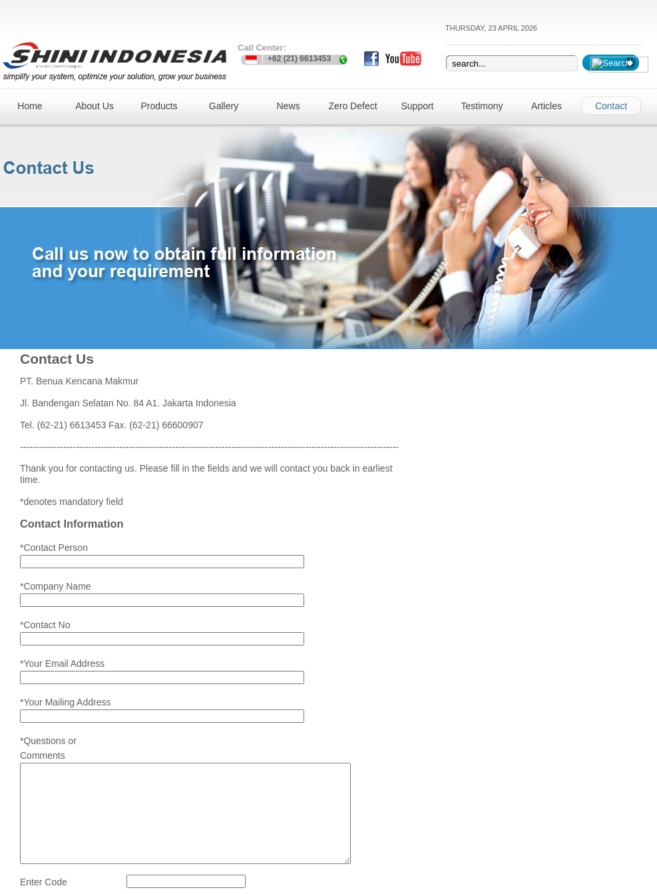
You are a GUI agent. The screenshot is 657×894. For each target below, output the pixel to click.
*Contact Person (54, 536)
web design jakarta (335, 881)
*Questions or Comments (48, 670)
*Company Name (55, 561)
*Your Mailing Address (65, 637)
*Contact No (45, 587)
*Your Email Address (62, 612)
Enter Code (43, 824)
